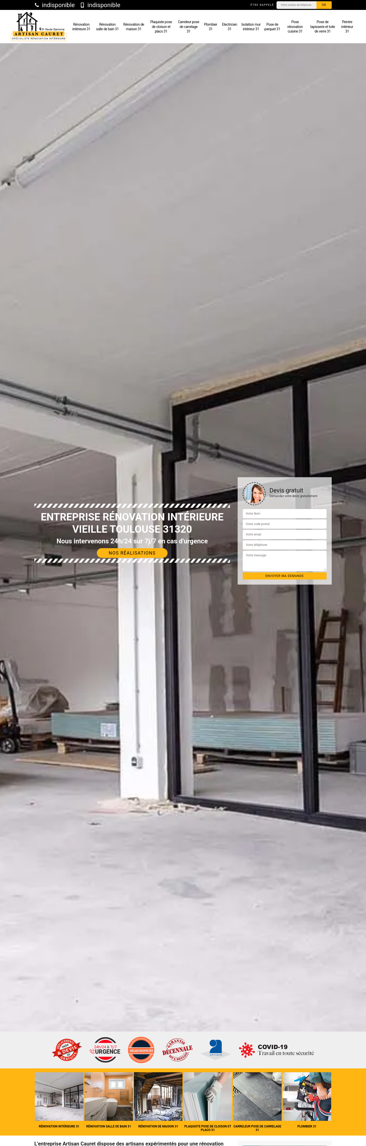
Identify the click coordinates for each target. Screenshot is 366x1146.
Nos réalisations (132, 553)
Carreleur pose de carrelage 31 (188, 26)
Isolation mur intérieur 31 (251, 26)
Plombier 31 (210, 26)
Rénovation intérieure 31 (81, 26)
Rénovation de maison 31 (133, 26)
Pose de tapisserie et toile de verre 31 (322, 26)
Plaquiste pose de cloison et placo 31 (161, 26)
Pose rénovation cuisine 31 (295, 26)
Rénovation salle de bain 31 (107, 26)
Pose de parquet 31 (272, 26)
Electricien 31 (229, 26)
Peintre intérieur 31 (347, 26)
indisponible (54, 5)
